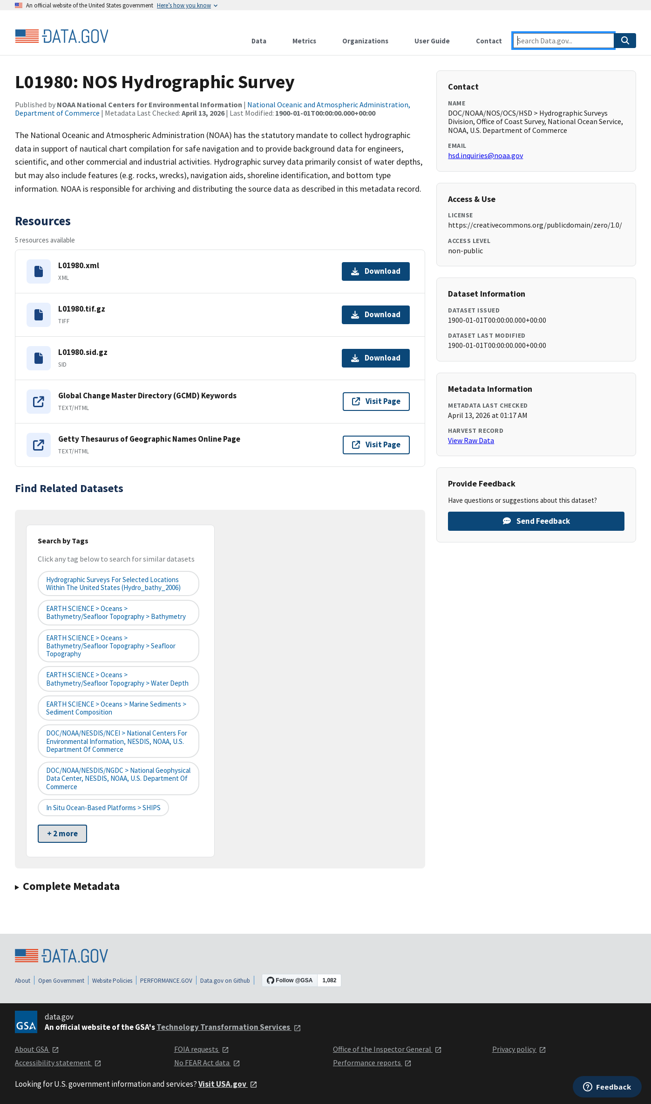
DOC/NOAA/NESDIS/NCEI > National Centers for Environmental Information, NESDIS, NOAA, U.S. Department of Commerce (116, 741)
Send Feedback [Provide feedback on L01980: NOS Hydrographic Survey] (536, 521)
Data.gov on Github (225, 981)
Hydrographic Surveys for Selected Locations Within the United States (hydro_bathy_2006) (113, 583)
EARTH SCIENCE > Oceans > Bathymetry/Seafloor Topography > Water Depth (117, 678)
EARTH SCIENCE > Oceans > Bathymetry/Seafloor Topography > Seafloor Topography (111, 646)
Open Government (61, 981)
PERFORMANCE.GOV (166, 981)
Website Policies (112, 981)
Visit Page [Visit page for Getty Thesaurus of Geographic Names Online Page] (376, 444)
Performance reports (372, 1062)
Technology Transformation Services (228, 1027)
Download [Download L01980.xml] (375, 271)
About (22, 981)
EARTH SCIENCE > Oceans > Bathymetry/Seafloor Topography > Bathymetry (116, 612)
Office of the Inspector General (387, 1049)
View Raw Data (471, 440)
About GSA (37, 1049)
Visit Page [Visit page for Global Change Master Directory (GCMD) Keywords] (376, 401)
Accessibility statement (58, 1062)
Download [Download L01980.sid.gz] (375, 358)
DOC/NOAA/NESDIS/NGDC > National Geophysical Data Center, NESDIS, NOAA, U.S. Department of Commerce (118, 778)
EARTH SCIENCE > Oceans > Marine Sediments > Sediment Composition (116, 708)
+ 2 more (62, 833)
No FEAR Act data (207, 1062)
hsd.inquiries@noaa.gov (485, 155)
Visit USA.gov (228, 1084)
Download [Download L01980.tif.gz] (375, 314)
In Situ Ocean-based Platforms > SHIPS (103, 807)
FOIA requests (201, 1049)
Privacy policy (519, 1049)
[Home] (61, 36)
